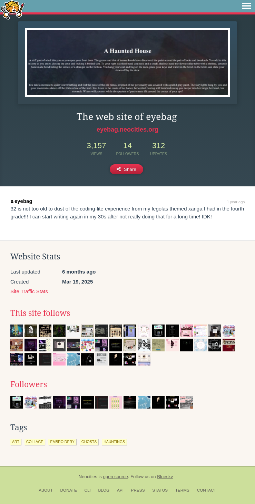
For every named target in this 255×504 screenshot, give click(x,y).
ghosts (89, 442)
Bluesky (165, 476)
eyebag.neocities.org (127, 129)
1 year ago (236, 202)
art (15, 442)
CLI (87, 490)
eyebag (21, 201)
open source (115, 476)
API (120, 490)
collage (34, 442)
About (46, 490)
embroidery (62, 442)
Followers (28, 384)
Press (138, 490)
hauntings (114, 442)
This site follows (40, 313)
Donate (68, 490)
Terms (182, 490)
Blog (103, 490)
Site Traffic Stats (29, 291)
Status (160, 490)
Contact (206, 490)
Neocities (88, 476)
